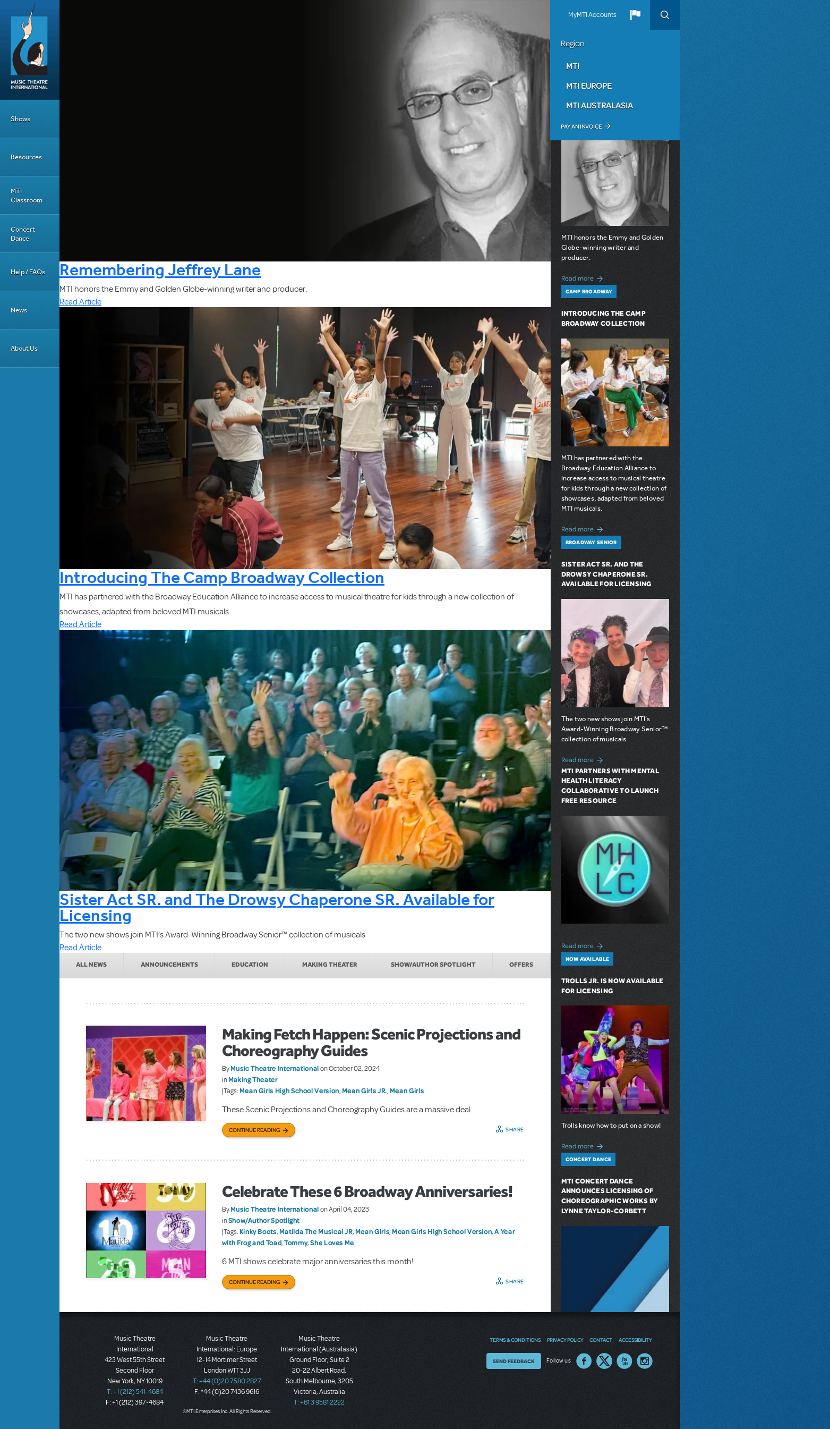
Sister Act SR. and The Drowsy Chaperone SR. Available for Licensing (276, 907)
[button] (635, 15)
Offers (521, 964)
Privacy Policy (565, 1340)
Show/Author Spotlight (433, 964)
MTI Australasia (599, 105)
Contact (600, 1340)
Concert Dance (23, 234)
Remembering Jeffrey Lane (160, 269)
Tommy (295, 1242)
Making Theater (329, 964)
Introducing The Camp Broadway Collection (221, 577)
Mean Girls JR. (364, 1090)
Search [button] (665, 15)
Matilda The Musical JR (316, 1231)
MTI (572, 66)
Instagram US (645, 1361)
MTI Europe (589, 85)
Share (515, 1129)
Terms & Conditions (515, 1340)
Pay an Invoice (581, 126)
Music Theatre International (274, 1068)
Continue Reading (254, 1130)
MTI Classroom (26, 196)
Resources (26, 157)
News (19, 310)
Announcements (169, 964)
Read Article (80, 302)
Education (250, 964)
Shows (20, 118)
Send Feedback (514, 1361)
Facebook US (584, 1361)
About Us (24, 348)
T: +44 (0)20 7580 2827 (227, 1381)
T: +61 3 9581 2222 (319, 1402)
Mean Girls (407, 1090)
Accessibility (635, 1340)
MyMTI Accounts (592, 15)
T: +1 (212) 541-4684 (135, 1392)
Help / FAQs (28, 271)
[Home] (29, 50)
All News (91, 964)
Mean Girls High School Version (289, 1090)
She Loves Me (332, 1242)
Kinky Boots (258, 1231)
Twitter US (604, 1361)
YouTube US (624, 1361)
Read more (583, 277)
